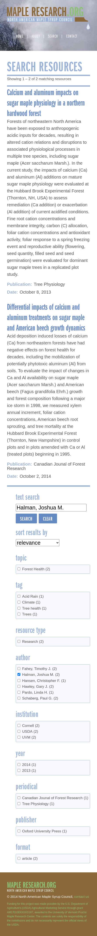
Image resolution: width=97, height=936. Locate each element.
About (36, 36)
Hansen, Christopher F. (44, 681)
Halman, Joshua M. (41, 675)
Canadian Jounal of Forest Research (55, 798)
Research (33, 642)
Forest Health (36, 569)
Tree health (34, 608)
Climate (31, 602)
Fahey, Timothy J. (39, 669)
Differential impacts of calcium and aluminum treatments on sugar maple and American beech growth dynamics (46, 317)
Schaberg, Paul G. (40, 698)
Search (53, 36)
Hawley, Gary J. (38, 687)
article (30, 859)
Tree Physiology (38, 804)
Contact (71, 36)
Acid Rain (33, 596)
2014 (29, 765)
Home (19, 36)
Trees (29, 614)
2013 (29, 771)
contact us (81, 896)
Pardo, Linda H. (38, 692)
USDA (30, 731)
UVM (29, 737)
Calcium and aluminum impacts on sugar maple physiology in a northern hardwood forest (46, 102)
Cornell (31, 726)
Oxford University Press (44, 831)
